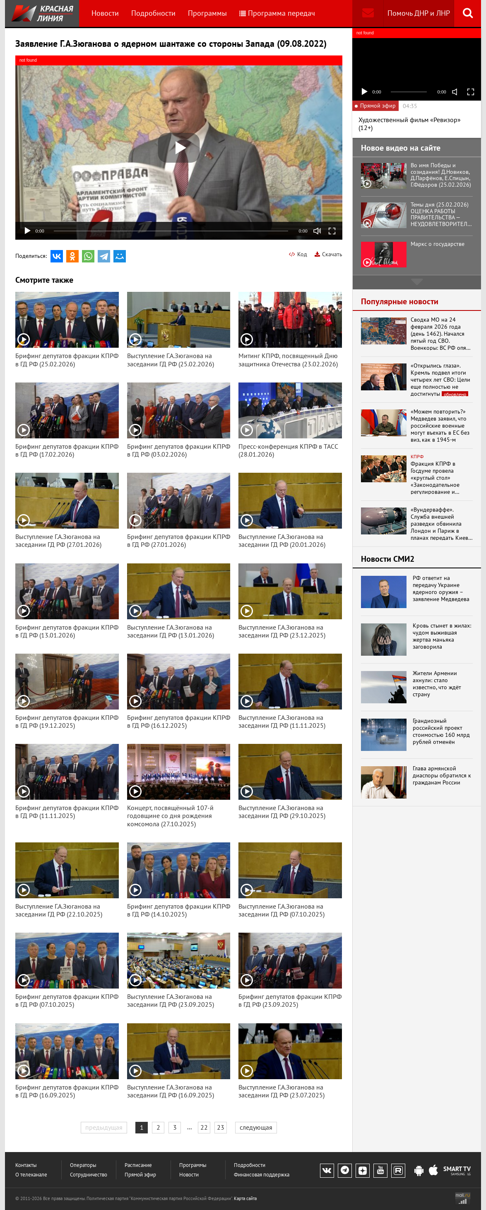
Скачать (328, 254)
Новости (105, 13)
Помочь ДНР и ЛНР (418, 13)
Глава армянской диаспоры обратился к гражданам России (442, 775)
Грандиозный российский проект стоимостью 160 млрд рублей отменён (441, 731)
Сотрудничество (88, 1174)
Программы (207, 13)
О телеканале (31, 1174)
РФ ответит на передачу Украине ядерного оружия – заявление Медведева (441, 588)
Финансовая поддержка (261, 1174)
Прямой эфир (140, 1174)
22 (204, 1127)
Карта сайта (245, 1198)
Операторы (83, 1165)
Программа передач (277, 13)
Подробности (153, 13)
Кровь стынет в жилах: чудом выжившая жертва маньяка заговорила (442, 636)
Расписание (138, 1165)
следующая (256, 1127)
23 (220, 1127)
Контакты (26, 1165)
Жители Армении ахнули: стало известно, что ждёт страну (437, 684)
